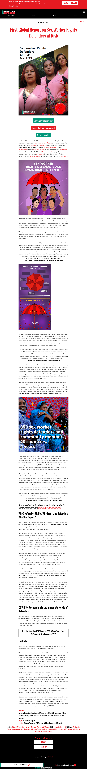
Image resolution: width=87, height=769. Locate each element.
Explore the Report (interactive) (43, 128)
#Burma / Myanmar (29, 723)
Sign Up (44, 747)
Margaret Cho (23, 149)
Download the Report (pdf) (43, 120)
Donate (33, 16)
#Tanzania (59, 723)
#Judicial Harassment (54, 713)
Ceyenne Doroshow (48, 152)
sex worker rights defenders (43, 143)
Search (75, 16)
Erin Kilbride (64, 156)
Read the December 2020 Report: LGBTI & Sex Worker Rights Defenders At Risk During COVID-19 (43, 633)
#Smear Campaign (12, 729)
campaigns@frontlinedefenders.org (50, 507)
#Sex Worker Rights (29, 721)
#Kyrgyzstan (52, 723)
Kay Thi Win (63, 149)
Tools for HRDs (11, 16)
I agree (65, 2)
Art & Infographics (43, 135)
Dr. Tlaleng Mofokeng (50, 147)
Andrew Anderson (34, 156)
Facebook (33, 145)
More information (13, 6)
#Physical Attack (31, 715)
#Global (46, 723)
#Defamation (44, 713)
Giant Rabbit (49, 757)
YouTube (41, 145)
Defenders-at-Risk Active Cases (64, 765)
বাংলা (84, 21)
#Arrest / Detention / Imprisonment (29, 713)
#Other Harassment (59, 729)
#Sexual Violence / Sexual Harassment (47, 715)
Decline (74, 2)
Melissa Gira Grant (38, 149)
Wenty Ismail (40, 154)
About (54, 16)
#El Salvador (39, 723)
